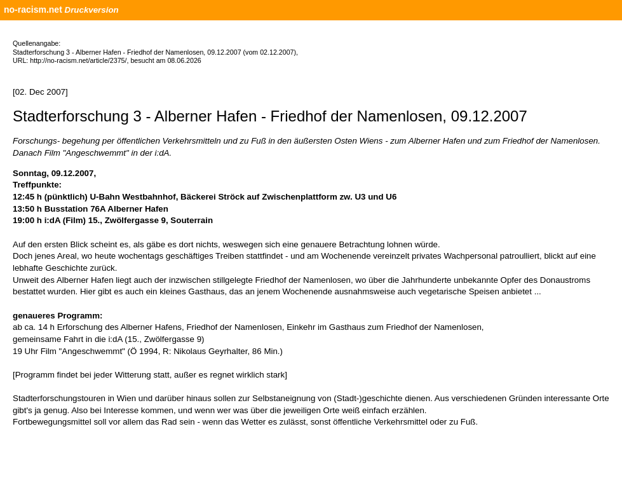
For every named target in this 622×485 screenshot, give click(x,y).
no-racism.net (33, 9)
